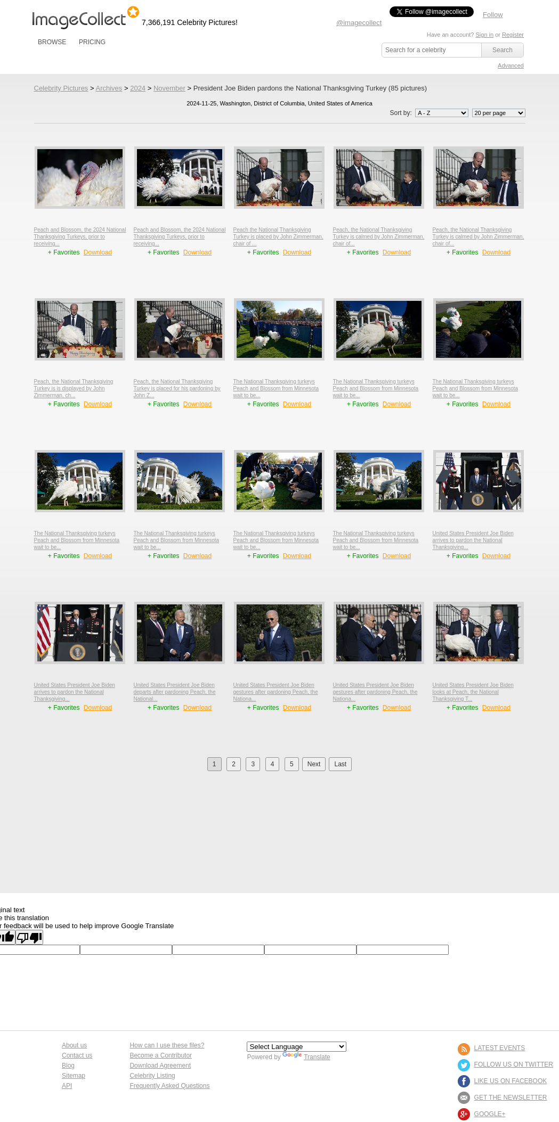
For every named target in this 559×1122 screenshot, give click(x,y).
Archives (108, 88)
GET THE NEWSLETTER (510, 1097)
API (67, 1086)
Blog (68, 1065)
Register (513, 34)
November (169, 88)
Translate (306, 1057)
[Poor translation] (29, 937)
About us (74, 1045)
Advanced (511, 65)
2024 (137, 88)
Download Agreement (160, 1065)
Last (340, 764)
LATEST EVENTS (499, 1048)
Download (98, 252)
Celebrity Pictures (61, 88)
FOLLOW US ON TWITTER (513, 1064)
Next (314, 764)
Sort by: (430, 113)
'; (441, 113)
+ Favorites (65, 252)
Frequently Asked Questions (169, 1086)
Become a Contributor (160, 1055)
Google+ (490, 1114)
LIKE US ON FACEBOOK (510, 1081)
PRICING (92, 42)
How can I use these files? (166, 1045)
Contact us (77, 1055)
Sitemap (73, 1075)
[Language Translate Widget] (296, 1047)
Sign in (484, 34)
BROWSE (52, 42)
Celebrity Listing (152, 1075)
